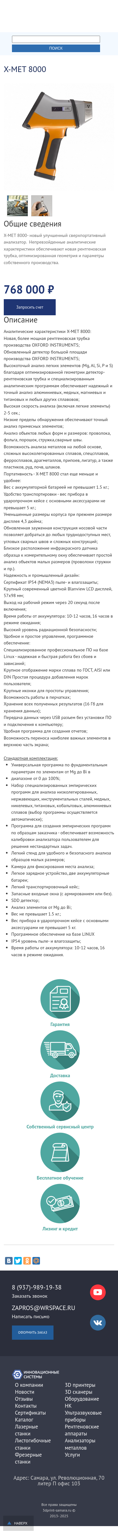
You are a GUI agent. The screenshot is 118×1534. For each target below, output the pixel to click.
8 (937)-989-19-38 (37, 1287)
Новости (25, 1391)
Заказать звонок (30, 1296)
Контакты (26, 1405)
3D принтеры (80, 1384)
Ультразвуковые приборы (83, 1416)
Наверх (20, 1523)
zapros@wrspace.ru (44, 1308)
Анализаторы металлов (80, 1444)
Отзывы (24, 1398)
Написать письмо (30, 1316)
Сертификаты (30, 1412)
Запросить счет (29, 307)
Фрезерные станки (28, 1458)
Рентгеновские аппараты (82, 1430)
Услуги (72, 1454)
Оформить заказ (32, 1332)
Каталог (24, 1419)
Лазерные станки (26, 1430)
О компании (29, 1384)
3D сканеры (78, 1391)
